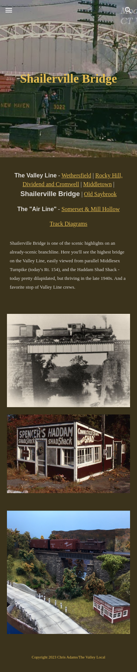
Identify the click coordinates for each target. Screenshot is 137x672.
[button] (9, 10)
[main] (68, 78)
